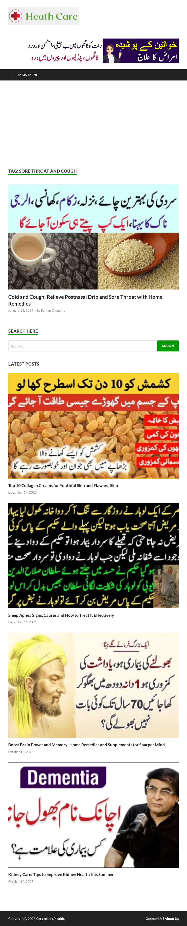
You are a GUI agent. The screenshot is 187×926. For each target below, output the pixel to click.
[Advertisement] (93, 124)
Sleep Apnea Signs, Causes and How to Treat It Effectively (61, 615)
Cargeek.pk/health (50, 918)
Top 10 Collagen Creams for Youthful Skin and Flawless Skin (63, 485)
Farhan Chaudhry (53, 310)
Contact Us (154, 918)
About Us (172, 918)
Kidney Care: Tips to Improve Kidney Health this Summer (61, 874)
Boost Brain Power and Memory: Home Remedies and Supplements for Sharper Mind (86, 744)
